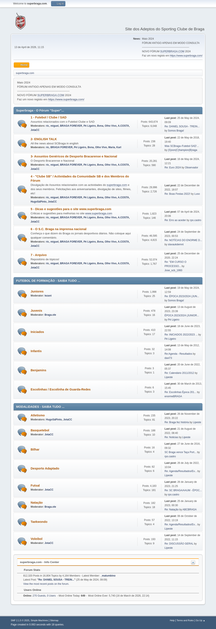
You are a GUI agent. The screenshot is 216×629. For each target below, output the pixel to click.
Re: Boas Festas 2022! (177, 193)
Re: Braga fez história (177, 422)
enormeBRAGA (173, 396)
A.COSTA (123, 125)
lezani (48, 295)
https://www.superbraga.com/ (186, 55)
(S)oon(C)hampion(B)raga (182, 150)
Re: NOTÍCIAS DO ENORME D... (183, 240)
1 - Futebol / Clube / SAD (48, 117)
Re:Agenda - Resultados (179, 353)
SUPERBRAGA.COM (172, 51)
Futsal (35, 485)
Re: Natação (172, 509)
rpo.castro (195, 220)
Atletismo (38, 415)
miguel (54, 125)
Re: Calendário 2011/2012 (179, 372)
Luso (197, 193)
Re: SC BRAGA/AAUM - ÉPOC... (183, 490)
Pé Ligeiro (90, 125)
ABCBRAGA (189, 509)
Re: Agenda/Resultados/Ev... (181, 471)
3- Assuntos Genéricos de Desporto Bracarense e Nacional (74, 156)
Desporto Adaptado (45, 468)
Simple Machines (39, 620)
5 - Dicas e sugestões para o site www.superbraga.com (71, 209)
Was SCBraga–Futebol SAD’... (182, 146)
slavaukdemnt (176, 244)
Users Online (30, 589)
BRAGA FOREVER (71, 125)
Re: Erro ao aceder (175, 220)
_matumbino (107, 575)
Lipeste (169, 377)
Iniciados (37, 332)
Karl (118, 147)
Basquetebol (40, 430)
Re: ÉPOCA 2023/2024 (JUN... (182, 296)
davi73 (168, 358)
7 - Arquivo (39, 255)
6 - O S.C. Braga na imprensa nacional (58, 229)
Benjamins (38, 370)
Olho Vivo (110, 125)
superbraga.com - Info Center (39, 562)
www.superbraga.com (98, 213)
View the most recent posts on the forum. (46, 583)
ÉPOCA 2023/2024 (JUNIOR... (182, 315)
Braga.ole (50, 314)
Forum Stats (30, 569)
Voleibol (36, 538)
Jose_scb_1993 (173, 270)
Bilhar (35, 449)
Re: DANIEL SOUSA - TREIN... (182, 126)
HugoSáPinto (38, 201)
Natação (37, 502)
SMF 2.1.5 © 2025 (20, 620)
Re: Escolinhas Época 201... (180, 392)
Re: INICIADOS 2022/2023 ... (181, 334)
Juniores (37, 291)
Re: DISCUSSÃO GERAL (179, 543)
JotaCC (35, 130)
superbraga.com (117, 184)
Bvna (100, 125)
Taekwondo (39, 521)
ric (47, 125)
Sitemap (54, 620)
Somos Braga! (176, 130)
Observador (191, 167)
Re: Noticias (171, 437)
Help (172, 620)
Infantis (36, 351)
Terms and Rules (185, 620)
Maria (111, 147)
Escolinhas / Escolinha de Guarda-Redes (60, 389)
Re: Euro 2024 (173, 167)
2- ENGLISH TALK (44, 139)
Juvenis (36, 310)
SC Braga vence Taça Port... (180, 452)
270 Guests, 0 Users (39, 595)
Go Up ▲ (200, 620)
